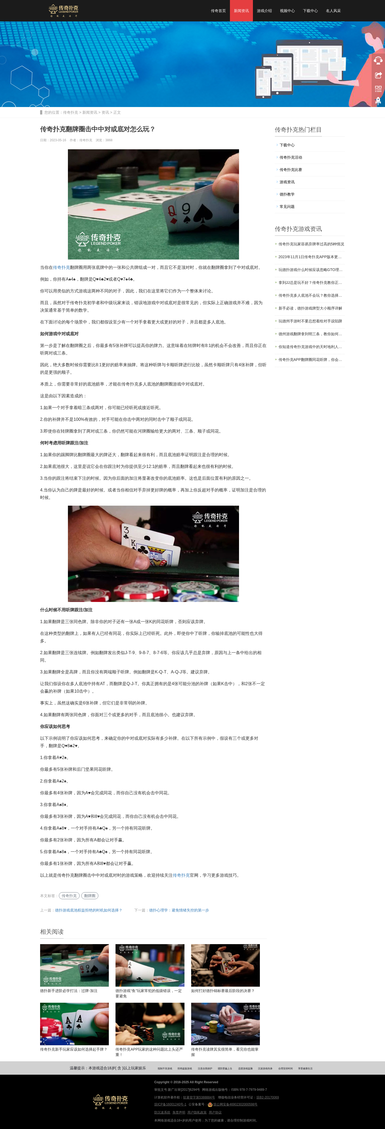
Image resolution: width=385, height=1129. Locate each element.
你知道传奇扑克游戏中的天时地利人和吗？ (312, 347)
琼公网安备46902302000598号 (232, 1104)
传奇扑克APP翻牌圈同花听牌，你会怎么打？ (312, 359)
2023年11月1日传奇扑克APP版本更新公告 (312, 257)
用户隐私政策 (197, 1112)
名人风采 (333, 11)
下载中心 (310, 11)
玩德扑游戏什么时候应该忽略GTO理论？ (312, 270)
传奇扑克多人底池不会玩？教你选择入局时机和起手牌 (312, 295)
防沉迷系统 (162, 1112)
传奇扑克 (70, 112)
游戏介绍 (264, 11)
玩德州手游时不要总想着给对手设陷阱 (310, 321)
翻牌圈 (89, 896)
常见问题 (287, 206)
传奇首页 (218, 11)
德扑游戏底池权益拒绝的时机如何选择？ (88, 910)
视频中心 (287, 11)
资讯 (105, 112)
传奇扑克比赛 (291, 169)
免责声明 (178, 1112)
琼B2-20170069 (267, 1097)
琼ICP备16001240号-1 (170, 1104)
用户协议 (215, 1112)
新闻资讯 (241, 11)
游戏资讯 (287, 182)
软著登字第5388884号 (199, 1097)
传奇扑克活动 (291, 157)
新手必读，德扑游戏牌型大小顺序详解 (310, 308)
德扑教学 (287, 194)
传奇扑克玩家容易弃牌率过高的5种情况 (311, 244)
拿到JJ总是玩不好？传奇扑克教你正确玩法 (312, 282)
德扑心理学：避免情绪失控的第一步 (179, 910)
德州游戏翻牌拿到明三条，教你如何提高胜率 (312, 334)
